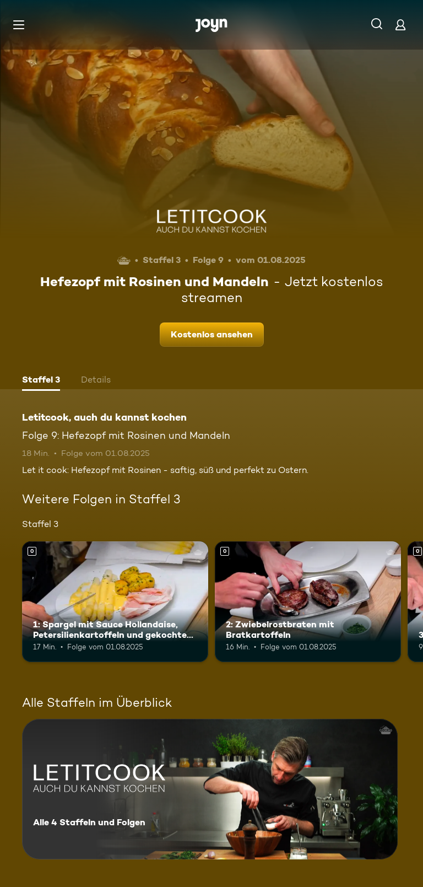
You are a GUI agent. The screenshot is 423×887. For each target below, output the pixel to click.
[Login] (400, 24)
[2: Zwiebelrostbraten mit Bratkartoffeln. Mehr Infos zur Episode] (308, 602)
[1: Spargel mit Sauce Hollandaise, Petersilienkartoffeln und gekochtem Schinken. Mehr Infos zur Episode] (115, 602)
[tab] (41, 381)
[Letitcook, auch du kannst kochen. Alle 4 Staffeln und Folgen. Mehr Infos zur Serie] (210, 789)
